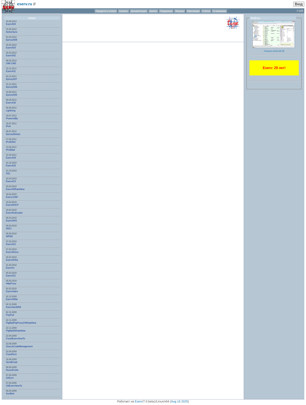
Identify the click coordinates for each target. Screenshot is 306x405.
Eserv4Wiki (12, 299)
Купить (153, 11)
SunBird (10, 393)
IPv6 (8, 126)
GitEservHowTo (14, 385)
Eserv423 (11, 181)
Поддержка (166, 11)
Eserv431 (11, 71)
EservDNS (11, 220)
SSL (8, 173)
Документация (138, 11)
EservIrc (10, 267)
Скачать (123, 11)
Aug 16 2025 (179, 401)
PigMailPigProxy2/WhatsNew (21, 322)
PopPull (10, 315)
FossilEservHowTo (15, 338)
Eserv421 (11, 275)
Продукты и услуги (106, 11)
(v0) (301, 10)
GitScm (10, 378)
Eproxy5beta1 (13, 134)
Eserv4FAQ (12, 260)
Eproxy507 (11, 79)
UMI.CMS (11, 63)
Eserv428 (11, 157)
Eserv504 (11, 24)
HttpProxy (11, 283)
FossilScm (11, 354)
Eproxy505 (11, 94)
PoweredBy (12, 118)
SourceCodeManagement (19, 346)
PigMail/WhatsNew (16, 330)
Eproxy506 (11, 87)
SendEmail (11, 362)
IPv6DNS (11, 142)
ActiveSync (11, 32)
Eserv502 (11, 55)
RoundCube (12, 370)
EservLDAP (12, 197)
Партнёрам (193, 11)
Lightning (11, 110)
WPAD (9, 236)
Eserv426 (11, 165)
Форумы (179, 11)
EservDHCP (12, 205)
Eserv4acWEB (13, 307)
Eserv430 (11, 102)
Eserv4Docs (12, 252)
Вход (299, 4)
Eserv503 (11, 47)
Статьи (206, 11)
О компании (219, 11)
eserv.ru (24, 4)
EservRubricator (14, 212)
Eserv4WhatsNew (15, 189)
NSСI (8, 228)
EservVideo (12, 291)
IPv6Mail (10, 150)
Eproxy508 (11, 39)
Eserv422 (11, 244)
